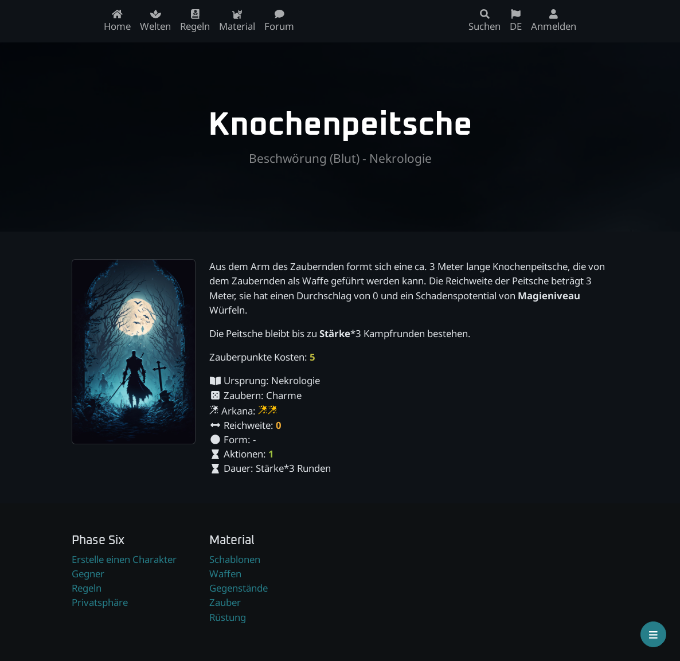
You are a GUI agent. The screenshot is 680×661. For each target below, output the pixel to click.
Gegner (88, 573)
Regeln (86, 587)
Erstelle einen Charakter (124, 559)
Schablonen (234, 559)
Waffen (225, 573)
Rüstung (227, 617)
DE (516, 21)
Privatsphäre (100, 602)
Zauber (225, 602)
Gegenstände (238, 587)
